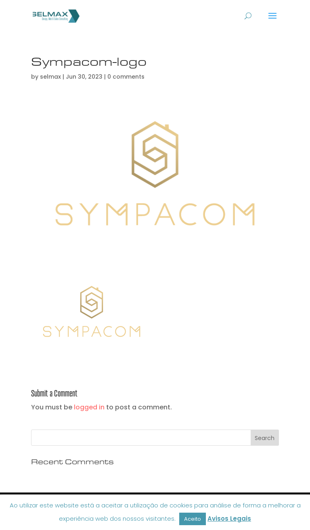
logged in (89, 407)
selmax (50, 77)
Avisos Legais (229, 518)
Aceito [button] (192, 519)
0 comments (126, 77)
